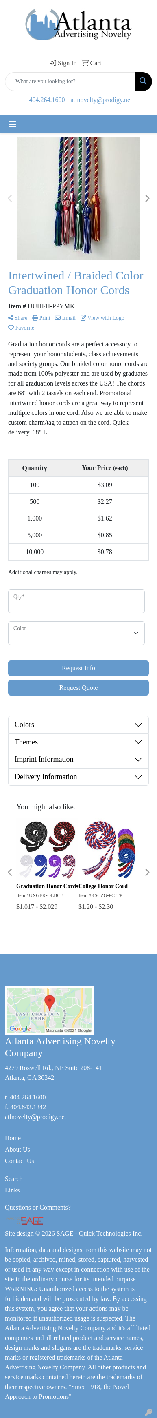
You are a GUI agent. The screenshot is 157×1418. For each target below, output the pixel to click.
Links (12, 1190)
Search (14, 1178)
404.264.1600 (47, 99)
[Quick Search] (70, 81)
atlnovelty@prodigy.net (101, 99)
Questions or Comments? (38, 1207)
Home (13, 1137)
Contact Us (19, 1160)
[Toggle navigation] (12, 124)
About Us (17, 1149)
